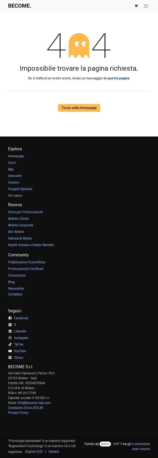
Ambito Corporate (20, 225)
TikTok (18, 344)
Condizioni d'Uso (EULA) (25, 408)
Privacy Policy (18, 413)
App (11, 169)
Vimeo (18, 358)
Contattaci (15, 294)
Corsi (12, 163)
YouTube (20, 351)
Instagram (21, 338)
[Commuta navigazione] (146, 6)
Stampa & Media (20, 238)
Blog (11, 282)
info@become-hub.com (34, 403)
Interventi (15, 176)
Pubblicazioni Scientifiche (26, 262)
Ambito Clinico (18, 219)
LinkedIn (20, 331)
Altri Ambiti (16, 232)
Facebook (21, 318)
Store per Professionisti (25, 212)
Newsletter (16, 288)
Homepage (16, 156)
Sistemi (13, 182)
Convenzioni (17, 275)
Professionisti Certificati (25, 269)
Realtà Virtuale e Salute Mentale (31, 245)
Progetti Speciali (20, 189)
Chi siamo (15, 196)
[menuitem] (34, 452)
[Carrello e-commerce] (136, 6)
